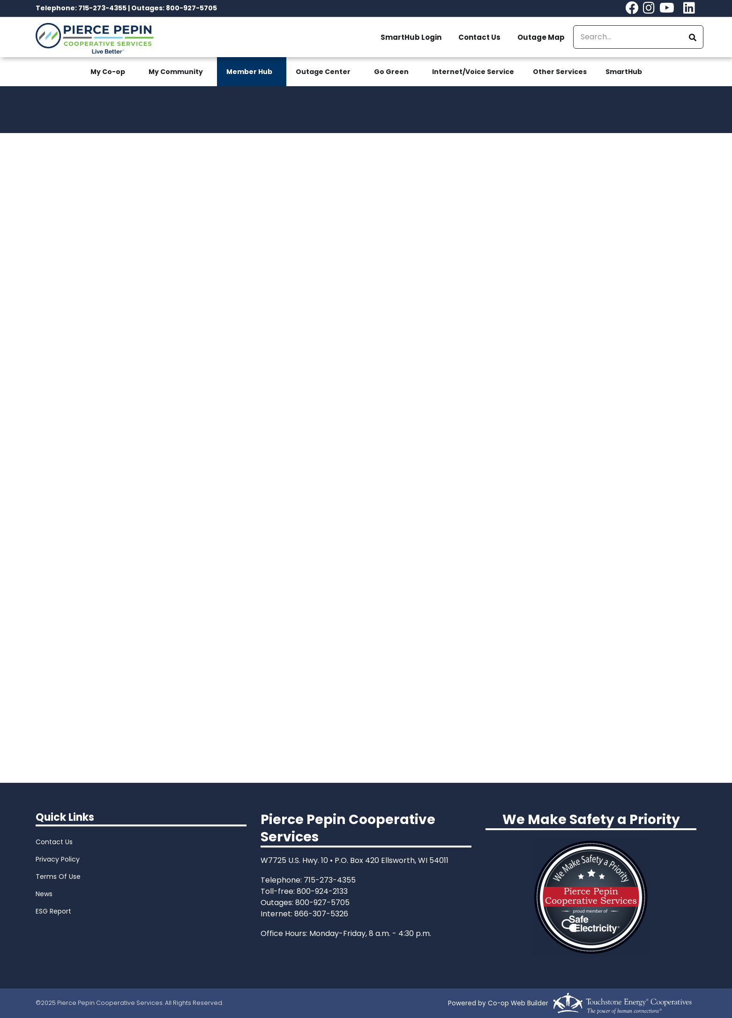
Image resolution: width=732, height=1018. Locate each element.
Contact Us (479, 37)
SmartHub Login (411, 37)
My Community (176, 71)
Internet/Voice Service (473, 71)
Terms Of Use (58, 876)
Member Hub (249, 71)
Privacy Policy (58, 859)
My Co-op (107, 71)
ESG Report (53, 911)
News (44, 894)
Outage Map (541, 37)
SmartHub (623, 71)
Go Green (391, 71)
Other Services (560, 71)
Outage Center (323, 71)
